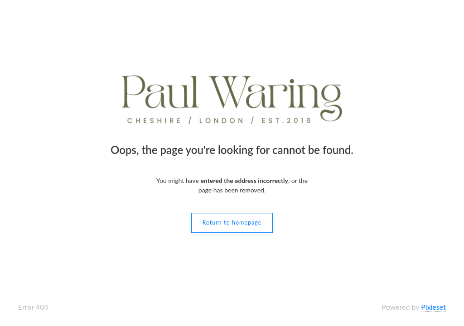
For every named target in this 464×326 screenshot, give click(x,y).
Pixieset (433, 306)
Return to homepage (232, 222)
